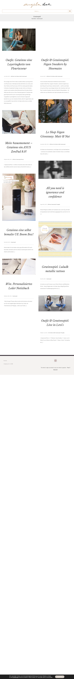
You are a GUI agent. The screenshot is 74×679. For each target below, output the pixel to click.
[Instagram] (55, 360)
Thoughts (58, 204)
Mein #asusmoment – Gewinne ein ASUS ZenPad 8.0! (18, 147)
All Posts (12, 76)
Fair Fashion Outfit (18, 76)
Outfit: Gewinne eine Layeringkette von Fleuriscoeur (19, 64)
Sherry (22, 159)
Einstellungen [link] (15, 677)
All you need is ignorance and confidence (55, 192)
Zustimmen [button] (59, 676)
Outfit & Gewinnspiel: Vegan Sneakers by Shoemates (55, 64)
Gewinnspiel (24, 76)
